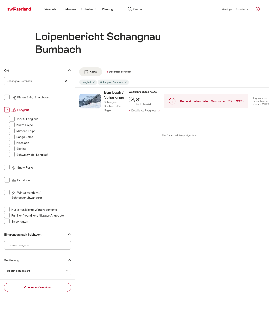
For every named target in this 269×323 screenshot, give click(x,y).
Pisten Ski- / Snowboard (30, 97)
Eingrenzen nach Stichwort (22, 234)
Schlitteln (20, 180)
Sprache (242, 9)
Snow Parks (22, 167)
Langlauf (20, 110)
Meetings (227, 9)
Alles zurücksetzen (37, 287)
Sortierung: (12, 260)
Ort (6, 70)
